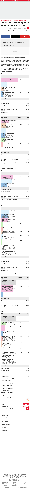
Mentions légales (18, 476)
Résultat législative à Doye (7, 385)
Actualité (3, 403)
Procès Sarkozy (5, 415)
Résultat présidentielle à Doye (8, 383)
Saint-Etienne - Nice (6, 423)
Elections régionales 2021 (8, 20)
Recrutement (15, 475)
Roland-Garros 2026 (6, 424)
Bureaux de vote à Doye (20, 42)
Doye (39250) (4, 394)
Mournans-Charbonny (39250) (14, 32)
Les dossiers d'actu (5, 406)
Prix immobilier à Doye (6, 397)
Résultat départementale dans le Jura (9, 382)
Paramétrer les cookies (7, 476)
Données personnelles (21, 475)
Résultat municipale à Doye (7, 388)
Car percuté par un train (7, 420)
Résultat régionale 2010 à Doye (8, 45)
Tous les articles (7, 475)
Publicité (21, 474)
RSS (11, 475)
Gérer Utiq (13, 476)
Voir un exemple (26, 403)
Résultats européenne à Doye (8, 387)
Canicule (3, 418)
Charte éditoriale (17, 474)
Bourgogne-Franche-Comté (20, 20)
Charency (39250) (17, 30)
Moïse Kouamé (5, 421)
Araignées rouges (5, 432)
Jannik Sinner (5, 426)
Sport (2, 404)
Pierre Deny (4, 417)
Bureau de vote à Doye (6, 380)
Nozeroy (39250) (25, 30)
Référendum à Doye (6, 390)
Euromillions (4, 430)
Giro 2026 (4, 427)
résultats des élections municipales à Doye (19, 59)
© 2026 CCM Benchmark (15, 477)
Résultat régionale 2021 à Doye (8, 42)
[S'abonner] (15, 408)
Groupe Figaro (24, 476)
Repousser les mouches (7, 429)
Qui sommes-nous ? (7, 474)
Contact (25, 474)
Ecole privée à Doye (6, 395)
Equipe (12, 474)
